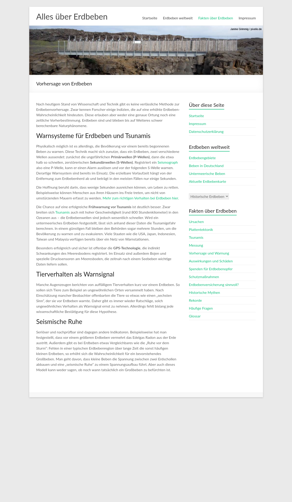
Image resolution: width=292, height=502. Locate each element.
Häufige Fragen (201, 308)
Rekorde (195, 300)
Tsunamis (62, 212)
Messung (196, 245)
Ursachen (196, 221)
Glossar (195, 316)
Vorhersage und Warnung (209, 253)
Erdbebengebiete (202, 158)
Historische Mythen (204, 292)
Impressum (247, 18)
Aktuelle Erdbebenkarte (207, 181)
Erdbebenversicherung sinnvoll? (214, 284)
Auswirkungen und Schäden (211, 261)
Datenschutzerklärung (206, 131)
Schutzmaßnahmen (204, 276)
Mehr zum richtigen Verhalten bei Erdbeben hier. (141, 198)
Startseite (149, 18)
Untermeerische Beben (207, 173)
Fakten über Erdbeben (215, 18)
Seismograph (168, 162)
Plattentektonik (201, 229)
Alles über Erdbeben (72, 16)
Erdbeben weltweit (178, 18)
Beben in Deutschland (206, 165)
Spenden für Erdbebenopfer (211, 269)
